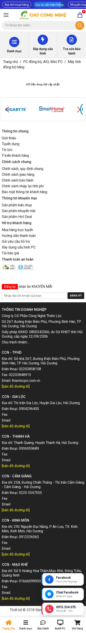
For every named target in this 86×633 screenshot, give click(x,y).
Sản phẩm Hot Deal (17, 217)
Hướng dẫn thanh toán (19, 236)
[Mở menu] (6, 15)
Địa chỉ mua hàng (17, 4)
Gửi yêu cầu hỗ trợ (16, 241)
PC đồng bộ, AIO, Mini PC (43, 62)
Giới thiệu (9, 138)
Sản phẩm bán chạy (17, 205)
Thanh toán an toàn (17, 259)
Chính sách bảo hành (17, 180)
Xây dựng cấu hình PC (19, 247)
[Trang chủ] (43, 15)
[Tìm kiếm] (79, 25)
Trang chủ (10, 62)
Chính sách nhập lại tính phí (23, 186)
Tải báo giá (10, 253)
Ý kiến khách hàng (15, 155)
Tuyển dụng (10, 144)
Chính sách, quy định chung (22, 169)
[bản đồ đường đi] (16, 386)
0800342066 (39, 332)
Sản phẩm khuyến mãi (18, 211)
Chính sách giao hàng (18, 174)
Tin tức (7, 150)
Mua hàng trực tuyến (17, 230)
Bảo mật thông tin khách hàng (24, 192)
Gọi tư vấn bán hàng (49, 4)
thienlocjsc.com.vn (26, 380)
